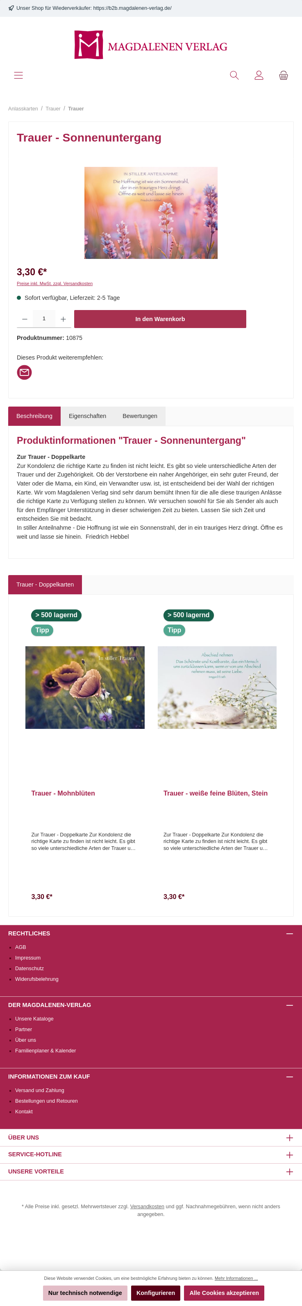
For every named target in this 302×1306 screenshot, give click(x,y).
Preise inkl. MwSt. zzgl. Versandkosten (55, 283)
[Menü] (18, 75)
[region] (151, 213)
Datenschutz (29, 968)
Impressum (28, 958)
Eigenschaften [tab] (87, 416)
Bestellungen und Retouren (46, 1101)
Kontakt (24, 1112)
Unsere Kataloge (34, 1019)
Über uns (25, 1040)
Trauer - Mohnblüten (63, 793)
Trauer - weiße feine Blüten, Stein (215, 793)
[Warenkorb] (283, 75)
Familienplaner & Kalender (45, 1051)
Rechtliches (29, 933)
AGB (20, 947)
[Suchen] (234, 75)
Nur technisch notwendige (85, 1293)
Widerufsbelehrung (37, 979)
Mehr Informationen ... (236, 1278)
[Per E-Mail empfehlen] (24, 372)
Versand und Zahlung (39, 1090)
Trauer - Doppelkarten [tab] (45, 584)
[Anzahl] (44, 319)
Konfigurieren (155, 1293)
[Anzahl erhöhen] (63, 319)
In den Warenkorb (160, 319)
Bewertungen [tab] (140, 416)
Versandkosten (147, 1206)
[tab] (34, 416)
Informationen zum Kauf (49, 1076)
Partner (23, 1029)
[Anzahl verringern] (25, 319)
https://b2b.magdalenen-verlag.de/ (132, 8)
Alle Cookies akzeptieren (224, 1293)
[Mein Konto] (259, 75)
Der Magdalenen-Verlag (49, 1005)
